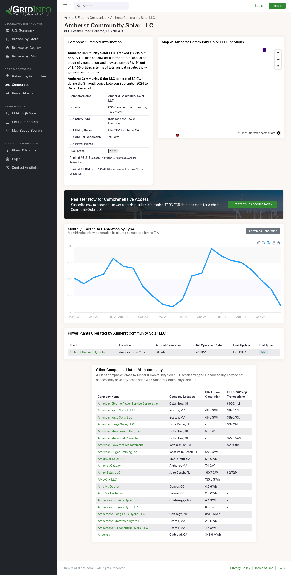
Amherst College (109, 465)
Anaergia (104, 534)
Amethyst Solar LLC (111, 459)
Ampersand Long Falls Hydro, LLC (121, 514)
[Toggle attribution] (278, 133)
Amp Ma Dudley (109, 486)
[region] (28, 295)
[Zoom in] (278, 53)
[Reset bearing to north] (278, 66)
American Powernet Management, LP (123, 445)
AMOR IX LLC (107, 479)
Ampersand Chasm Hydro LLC (118, 500)
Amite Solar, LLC (109, 472)
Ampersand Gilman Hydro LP (118, 507)
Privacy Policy (240, 568)
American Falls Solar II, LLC (117, 410)
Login (259, 5)
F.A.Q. (282, 568)
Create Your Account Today (252, 204)
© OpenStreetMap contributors (256, 133)
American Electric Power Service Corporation (128, 403)
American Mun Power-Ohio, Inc (119, 431)
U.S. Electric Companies (88, 18)
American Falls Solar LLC (115, 417)
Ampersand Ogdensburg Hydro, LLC (123, 528)
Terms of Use (263, 568)
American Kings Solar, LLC (116, 424)
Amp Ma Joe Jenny (110, 493)
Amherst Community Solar (88, 352)
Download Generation (263, 231)
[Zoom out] (278, 59)
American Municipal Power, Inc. (119, 438)
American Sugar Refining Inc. (118, 452)
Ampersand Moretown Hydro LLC (121, 521)
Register (277, 5)
